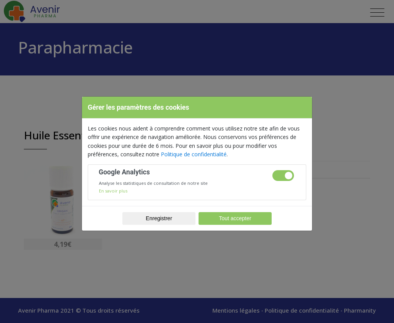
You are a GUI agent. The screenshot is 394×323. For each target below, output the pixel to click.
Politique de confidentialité (194, 154)
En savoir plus (113, 191)
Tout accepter (235, 218)
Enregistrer (159, 218)
